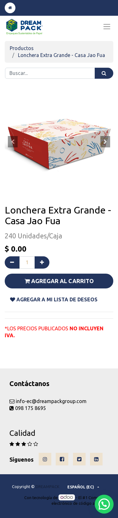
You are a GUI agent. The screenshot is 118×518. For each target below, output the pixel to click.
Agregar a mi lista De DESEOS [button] (54, 299)
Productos (22, 48)
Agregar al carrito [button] (59, 281)
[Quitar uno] (12, 262)
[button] (13, 142)
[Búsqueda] (104, 73)
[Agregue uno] (42, 262)
